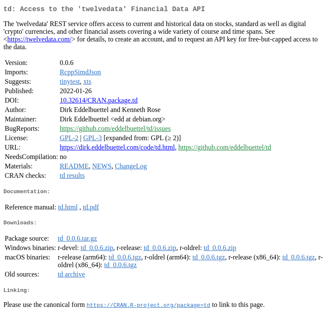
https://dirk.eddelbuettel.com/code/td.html (117, 149)
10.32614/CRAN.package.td (99, 102)
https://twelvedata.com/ (39, 40)
